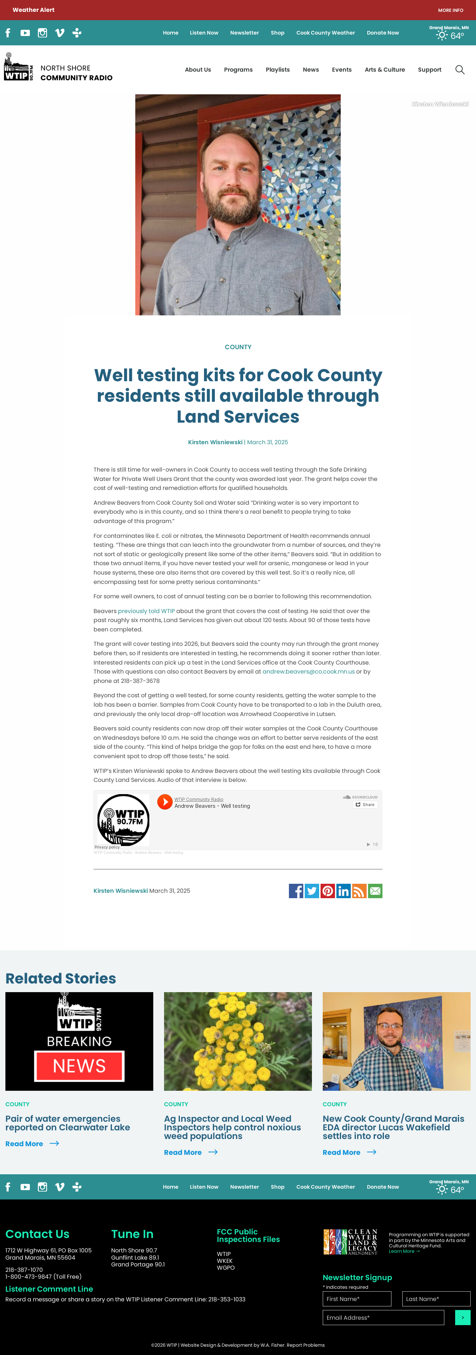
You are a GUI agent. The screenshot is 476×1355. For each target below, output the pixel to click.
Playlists (278, 70)
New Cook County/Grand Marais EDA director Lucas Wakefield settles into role (393, 1127)
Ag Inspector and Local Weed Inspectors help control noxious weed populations (232, 1127)
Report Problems (306, 1345)
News (311, 70)
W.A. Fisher (272, 1345)
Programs (238, 70)
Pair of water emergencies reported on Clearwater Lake (67, 1123)
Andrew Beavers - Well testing (159, 853)
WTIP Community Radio (113, 853)
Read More (33, 1144)
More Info (450, 10)
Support (429, 70)
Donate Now (383, 32)
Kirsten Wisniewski (215, 442)
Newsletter (244, 32)
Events (342, 70)
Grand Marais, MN (449, 28)
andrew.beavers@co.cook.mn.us (309, 671)
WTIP (224, 1254)
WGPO (226, 1268)
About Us (198, 70)
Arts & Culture (385, 70)
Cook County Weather (325, 32)
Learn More (404, 1251)
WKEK (225, 1261)
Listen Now (204, 32)
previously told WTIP (146, 611)
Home (170, 32)
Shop (278, 32)
